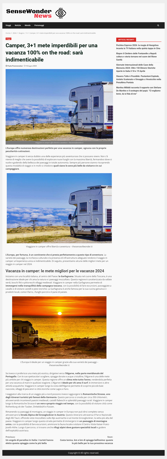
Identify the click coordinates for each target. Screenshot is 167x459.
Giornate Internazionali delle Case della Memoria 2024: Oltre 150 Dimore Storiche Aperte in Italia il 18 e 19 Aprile (135, 68)
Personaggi (39, 25)
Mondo (28, 25)
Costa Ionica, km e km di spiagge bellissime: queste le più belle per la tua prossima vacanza (86, 440)
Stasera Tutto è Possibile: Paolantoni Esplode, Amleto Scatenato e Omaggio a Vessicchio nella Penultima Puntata (138, 79)
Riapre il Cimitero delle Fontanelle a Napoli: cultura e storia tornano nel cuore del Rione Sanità (136, 56)
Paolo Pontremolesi (15, 66)
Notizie (18, 25)
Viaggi (8, 25)
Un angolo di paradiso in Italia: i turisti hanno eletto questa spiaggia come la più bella (32, 440)
